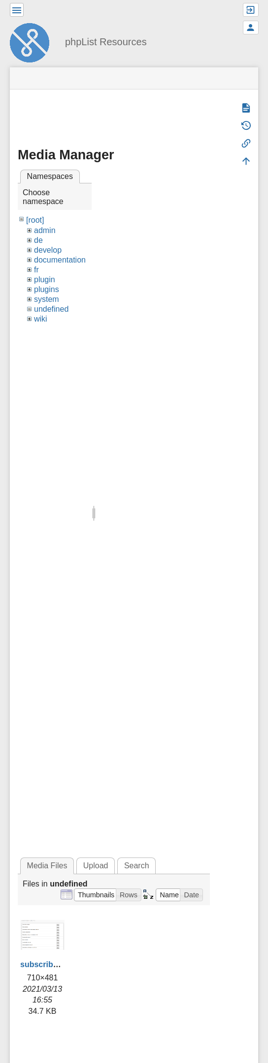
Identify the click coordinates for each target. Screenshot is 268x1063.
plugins (46, 289)
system (46, 299)
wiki (40, 319)
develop (48, 250)
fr (36, 270)
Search (136, 865)
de (38, 240)
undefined (51, 309)
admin (45, 230)
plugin (44, 279)
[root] (35, 220)
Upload (95, 865)
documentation (60, 260)
